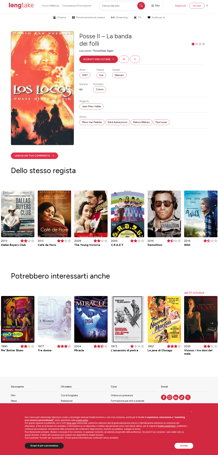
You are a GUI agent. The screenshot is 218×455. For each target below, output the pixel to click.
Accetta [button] (184, 445)
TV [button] (137, 17)
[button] (98, 59)
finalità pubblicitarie (167, 426)
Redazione (66, 400)
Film (13, 395)
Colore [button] (99, 89)
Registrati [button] (180, 5)
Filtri (155, 6)
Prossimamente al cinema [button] (88, 17)
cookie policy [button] (82, 420)
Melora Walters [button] (141, 122)
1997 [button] (85, 75)
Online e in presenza (122, 395)
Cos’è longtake (69, 395)
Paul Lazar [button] (161, 122)
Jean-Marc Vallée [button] (91, 106)
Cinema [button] (59, 17)
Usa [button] (101, 75)
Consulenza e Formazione (76, 5)
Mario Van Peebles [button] (92, 122)
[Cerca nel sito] (122, 5)
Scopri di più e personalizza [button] (44, 445)
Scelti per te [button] (156, 17)
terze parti (71, 423)
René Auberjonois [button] (117, 122)
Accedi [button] (197, 5)
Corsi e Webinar (50, 5)
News (14, 400)
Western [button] (119, 75)
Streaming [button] (119, 17)
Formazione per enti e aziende (127, 400)
